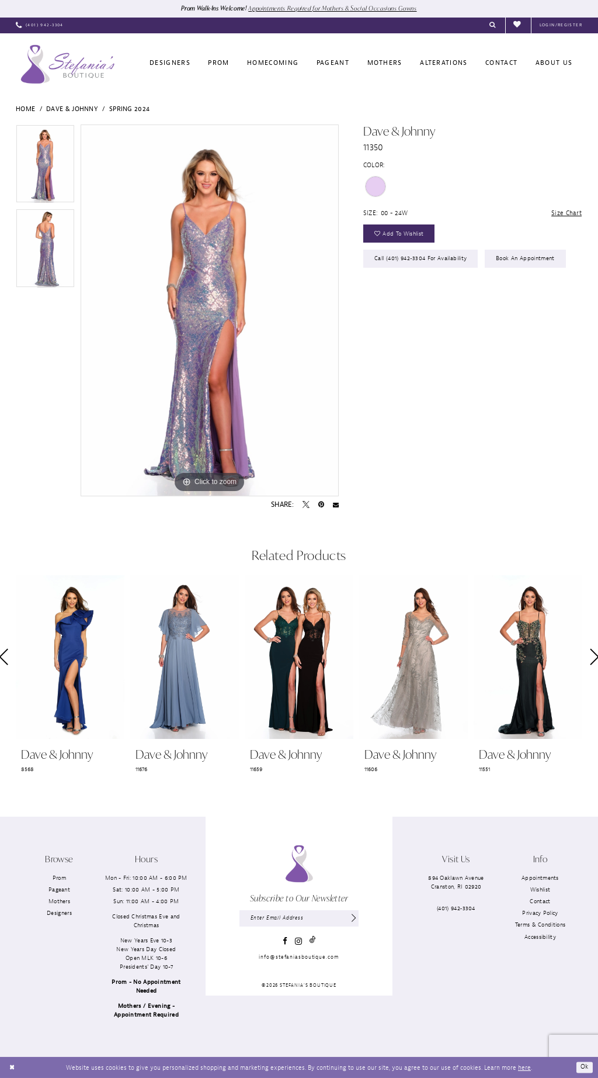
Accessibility (540, 937)
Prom (59, 878)
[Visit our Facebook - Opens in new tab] (285, 941)
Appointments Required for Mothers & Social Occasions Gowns (334, 8)
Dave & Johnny (72, 109)
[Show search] (493, 26)
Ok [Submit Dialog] (584, 1067)
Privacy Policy (540, 913)
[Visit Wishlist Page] (518, 25)
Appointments (540, 878)
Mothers (59, 902)
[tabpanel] (45, 167)
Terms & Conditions (540, 925)
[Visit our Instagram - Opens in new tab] (298, 942)
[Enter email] (299, 918)
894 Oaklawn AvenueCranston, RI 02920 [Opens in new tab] (456, 882)
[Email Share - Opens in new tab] (336, 505)
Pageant (59, 889)
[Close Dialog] (12, 1067)
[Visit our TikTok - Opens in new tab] (312, 941)
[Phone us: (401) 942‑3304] (39, 26)
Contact (540, 902)
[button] (561, 25)
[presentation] (70, 657)
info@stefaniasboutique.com (299, 957)
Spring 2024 (129, 109)
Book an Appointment (526, 260)
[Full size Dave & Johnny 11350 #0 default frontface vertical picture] (209, 310)
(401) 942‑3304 (456, 908)
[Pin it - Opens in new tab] (321, 505)
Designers (59, 913)
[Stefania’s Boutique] (67, 64)
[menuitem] (39, 26)
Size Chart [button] (566, 213)
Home (25, 109)
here (524, 1067)
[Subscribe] (353, 918)
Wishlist (540, 889)
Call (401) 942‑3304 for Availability (421, 260)
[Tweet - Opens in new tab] (306, 505)
